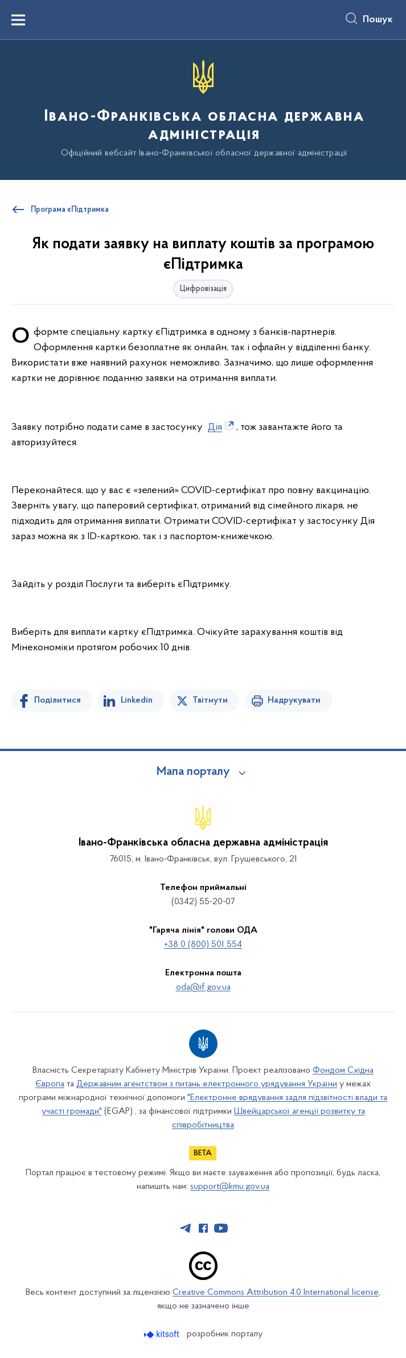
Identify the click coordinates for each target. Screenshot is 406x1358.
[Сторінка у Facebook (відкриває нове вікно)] (203, 1228)
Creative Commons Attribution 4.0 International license (276, 1292)
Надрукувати (294, 700)
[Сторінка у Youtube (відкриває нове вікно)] (221, 1228)
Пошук (378, 20)
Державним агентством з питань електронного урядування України (206, 1084)
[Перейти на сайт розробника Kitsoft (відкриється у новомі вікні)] (162, 1334)
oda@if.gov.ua (203, 987)
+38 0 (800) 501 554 (203, 944)
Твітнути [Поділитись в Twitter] (210, 700)
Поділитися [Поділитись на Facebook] (57, 700)
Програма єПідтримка (70, 210)
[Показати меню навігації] (18, 20)
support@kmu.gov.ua (229, 1186)
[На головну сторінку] (203, 109)
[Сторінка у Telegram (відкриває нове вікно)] (185, 1228)
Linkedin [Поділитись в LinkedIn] (137, 700)
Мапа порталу (193, 772)
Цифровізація (203, 289)
